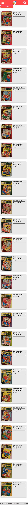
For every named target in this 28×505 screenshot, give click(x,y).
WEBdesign (16, 503)
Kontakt (10, 503)
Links (1, 503)
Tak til (5, 503)
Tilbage (7, 6)
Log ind (26, 503)
